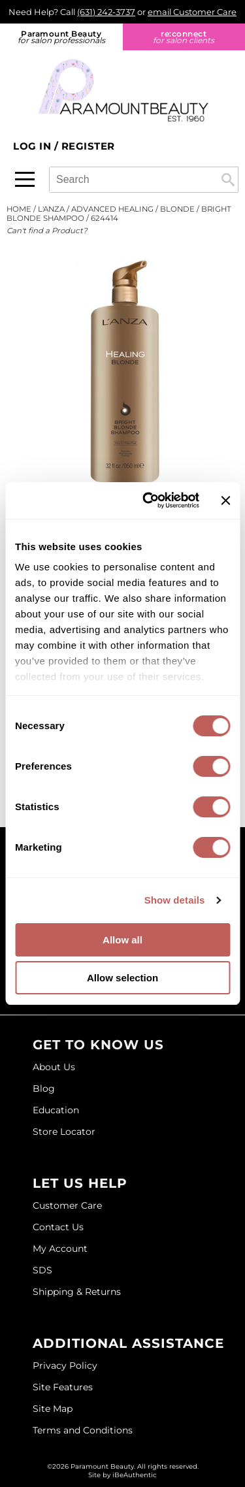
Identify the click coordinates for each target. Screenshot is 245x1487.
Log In (33, 146)
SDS (42, 1270)
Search (228, 179)
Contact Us (58, 1227)
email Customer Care (192, 12)
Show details (174, 900)
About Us (54, 1067)
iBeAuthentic (134, 1475)
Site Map (53, 1408)
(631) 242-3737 (106, 12)
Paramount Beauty (61, 37)
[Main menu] (24, 179)
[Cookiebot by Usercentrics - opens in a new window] (148, 500)
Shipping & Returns (77, 1292)
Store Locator (64, 1131)
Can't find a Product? (47, 230)
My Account (60, 1248)
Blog (44, 1088)
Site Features (63, 1387)
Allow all (122, 939)
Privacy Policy (65, 1365)
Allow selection (122, 977)
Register (88, 146)
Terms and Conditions (83, 1430)
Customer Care (67, 1205)
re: (184, 37)
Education (56, 1110)
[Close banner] (225, 500)
